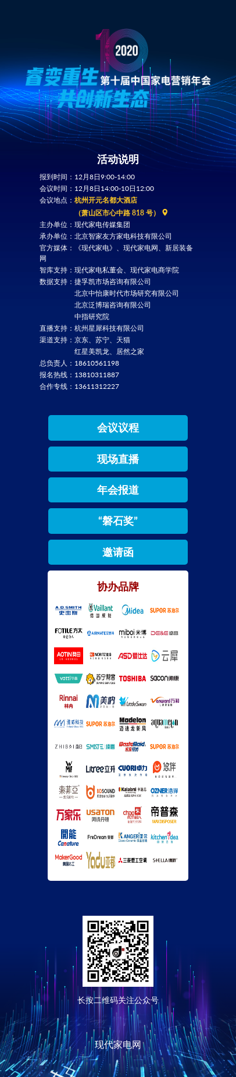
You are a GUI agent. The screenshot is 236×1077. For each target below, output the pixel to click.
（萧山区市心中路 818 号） (121, 212)
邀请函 (118, 551)
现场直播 (118, 458)
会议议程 (118, 427)
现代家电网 (118, 1044)
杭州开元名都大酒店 (105, 200)
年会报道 (118, 489)
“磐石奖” (118, 520)
